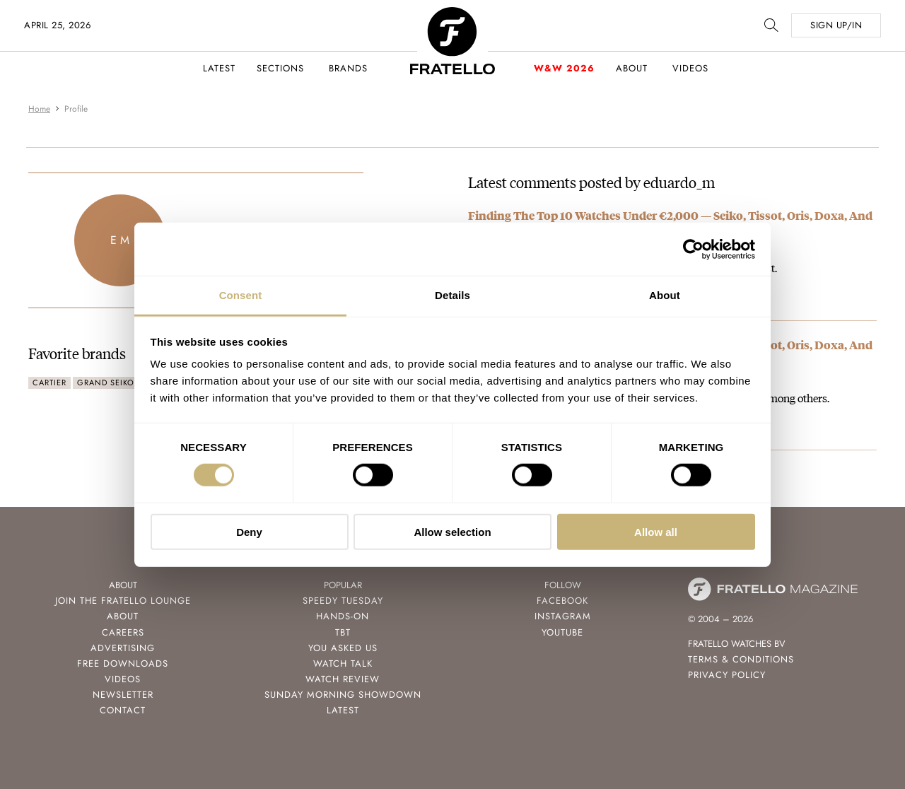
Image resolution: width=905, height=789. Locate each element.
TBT (343, 632)
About (632, 68)
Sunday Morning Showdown (342, 694)
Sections (280, 68)
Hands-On (342, 616)
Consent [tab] (240, 295)
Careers (123, 632)
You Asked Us (343, 648)
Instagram (563, 616)
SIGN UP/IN (836, 25)
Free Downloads (122, 663)
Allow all (655, 532)
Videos (690, 68)
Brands (348, 68)
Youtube (562, 632)
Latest (219, 68)
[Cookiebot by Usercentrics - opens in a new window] (693, 248)
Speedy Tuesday (343, 600)
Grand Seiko (105, 382)
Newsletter (123, 694)
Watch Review (342, 679)
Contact (123, 710)
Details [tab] (452, 295)
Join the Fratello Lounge (123, 600)
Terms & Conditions (741, 659)
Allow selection (452, 532)
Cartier (49, 382)
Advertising (122, 648)
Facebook (562, 600)
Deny (249, 532)
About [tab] (664, 295)
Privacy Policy (727, 675)
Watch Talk (343, 663)
